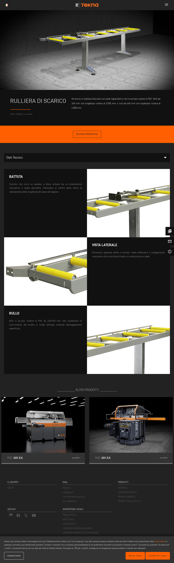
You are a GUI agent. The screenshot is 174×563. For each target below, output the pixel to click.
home (12, 114)
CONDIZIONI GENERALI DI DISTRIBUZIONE (80, 533)
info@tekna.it (68, 492)
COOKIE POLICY (69, 524)
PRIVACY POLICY (70, 515)
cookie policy (159, 541)
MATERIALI (122, 488)
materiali (19, 114)
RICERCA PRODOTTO (126, 497)
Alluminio (28, 114)
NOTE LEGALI (68, 519)
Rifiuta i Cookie (135, 556)
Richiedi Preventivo (87, 134)
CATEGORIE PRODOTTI (127, 492)
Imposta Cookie (14, 556)
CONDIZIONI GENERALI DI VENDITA (77, 528)
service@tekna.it (70, 501)
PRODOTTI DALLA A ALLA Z (129, 501)
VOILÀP (10, 488)
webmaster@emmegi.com (74, 497)
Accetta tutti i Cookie (158, 556)
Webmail (66, 488)
